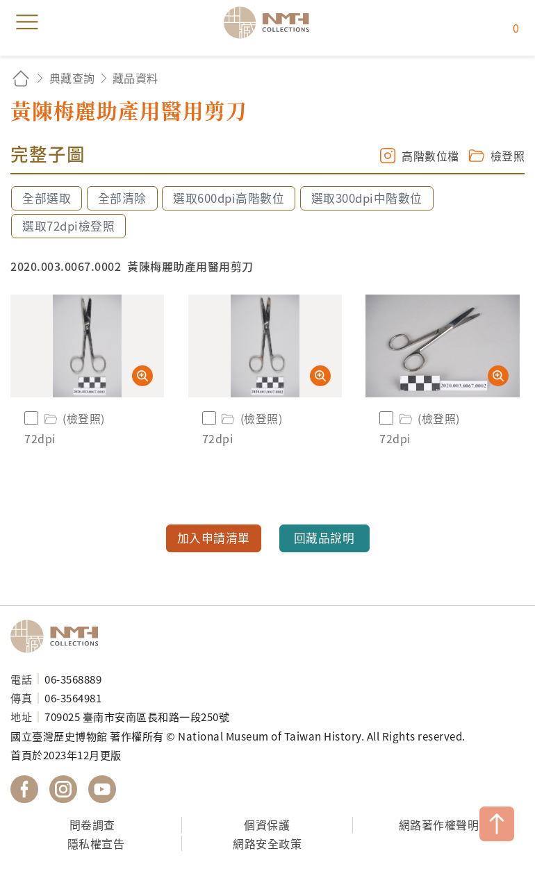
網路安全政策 (267, 843)
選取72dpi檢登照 (68, 225)
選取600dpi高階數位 (228, 198)
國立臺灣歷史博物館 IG (63, 789)
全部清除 (122, 198)
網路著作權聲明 (439, 824)
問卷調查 (92, 824)
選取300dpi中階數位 (366, 198)
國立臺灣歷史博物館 (59, 636)
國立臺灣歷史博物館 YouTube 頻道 (102, 789)
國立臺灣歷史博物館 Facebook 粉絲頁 (24, 789)
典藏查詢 (72, 77)
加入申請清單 (213, 537)
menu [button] (27, 22)
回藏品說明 (324, 537)
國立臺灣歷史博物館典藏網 (271, 22)
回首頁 (20, 78)
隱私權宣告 (96, 843)
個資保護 (267, 824)
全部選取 (46, 198)
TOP (496, 824)
